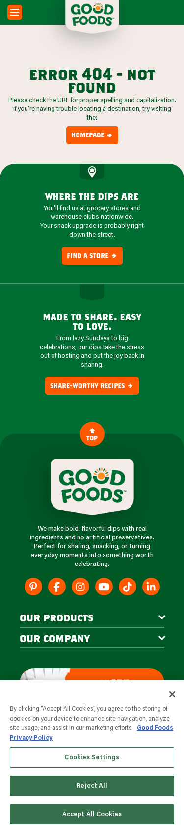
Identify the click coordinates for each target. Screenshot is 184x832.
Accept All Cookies (92, 814)
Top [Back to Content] (92, 434)
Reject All (92, 786)
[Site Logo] (92, 487)
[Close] (172, 695)
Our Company (55, 638)
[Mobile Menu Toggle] (14, 12)
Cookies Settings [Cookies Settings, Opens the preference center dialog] (91, 758)
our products (57, 617)
